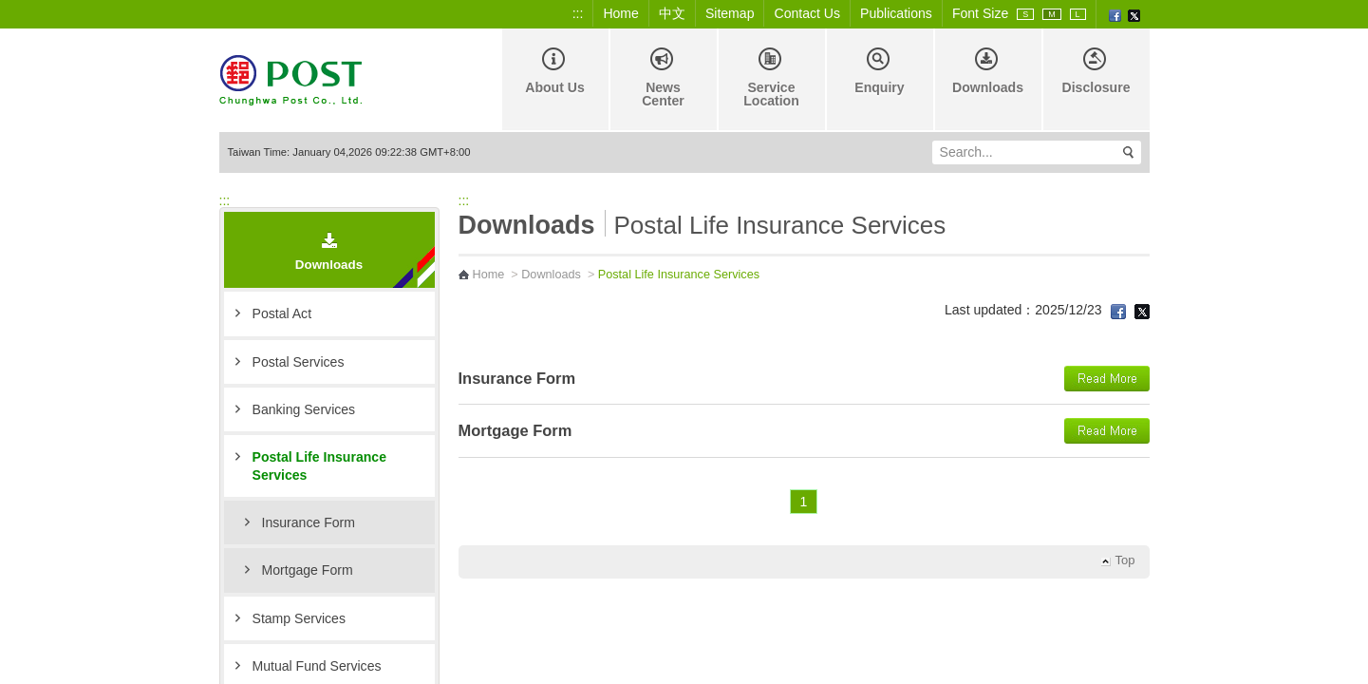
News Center (663, 78)
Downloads (987, 71)
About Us (555, 71)
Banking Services (304, 409)
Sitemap (730, 13)
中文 (672, 13)
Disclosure (1096, 71)
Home (621, 13)
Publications (896, 13)
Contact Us (807, 13)
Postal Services (299, 362)
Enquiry (879, 71)
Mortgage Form (307, 570)
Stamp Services (299, 618)
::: (578, 13)
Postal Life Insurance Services (319, 465)
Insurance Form (308, 522)
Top (1125, 560)
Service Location (771, 78)
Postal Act (282, 313)
